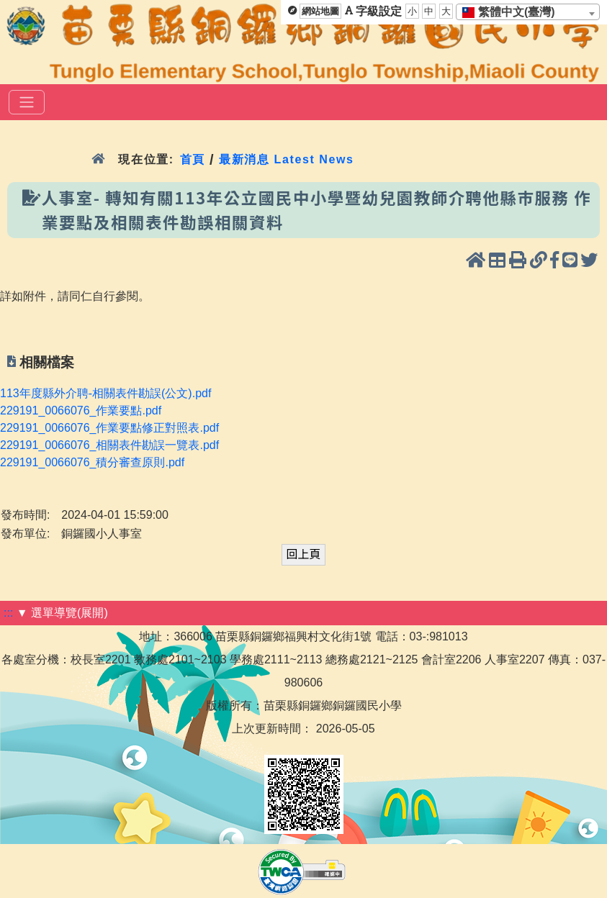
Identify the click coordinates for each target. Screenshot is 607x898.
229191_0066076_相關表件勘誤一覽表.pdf (109, 445)
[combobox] (528, 12)
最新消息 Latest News (287, 159)
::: (8, 613)
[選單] (27, 102)
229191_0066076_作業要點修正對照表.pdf (109, 428)
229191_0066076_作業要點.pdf (80, 410)
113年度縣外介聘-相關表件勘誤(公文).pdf (105, 393)
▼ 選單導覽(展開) (62, 613)
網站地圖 (320, 11)
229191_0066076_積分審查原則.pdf (92, 462)
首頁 (193, 159)
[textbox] (513, 12)
